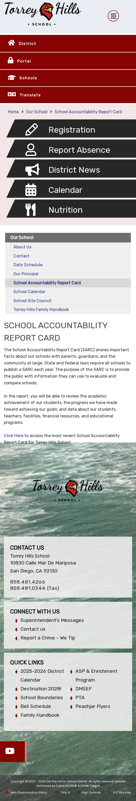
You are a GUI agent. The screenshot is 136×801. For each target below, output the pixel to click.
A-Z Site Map (120, 792)
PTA (80, 697)
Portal (24, 61)
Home (13, 111)
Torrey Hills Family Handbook (41, 309)
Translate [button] (30, 95)
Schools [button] (28, 78)
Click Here (13, 435)
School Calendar (29, 291)
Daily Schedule (27, 264)
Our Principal (25, 273)
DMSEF (83, 689)
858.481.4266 (27, 582)
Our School (36, 111)
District (27, 43)
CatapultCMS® (66, 786)
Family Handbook (39, 715)
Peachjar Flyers (92, 706)
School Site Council (32, 300)
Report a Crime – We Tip (47, 638)
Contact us (33, 629)
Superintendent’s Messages (52, 620)
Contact (21, 256)
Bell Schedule (35, 706)
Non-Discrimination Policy (26, 792)
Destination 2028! (40, 689)
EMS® (85, 786)
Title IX (62, 792)
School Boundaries (41, 697)
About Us (22, 247)
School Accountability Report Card (88, 111)
